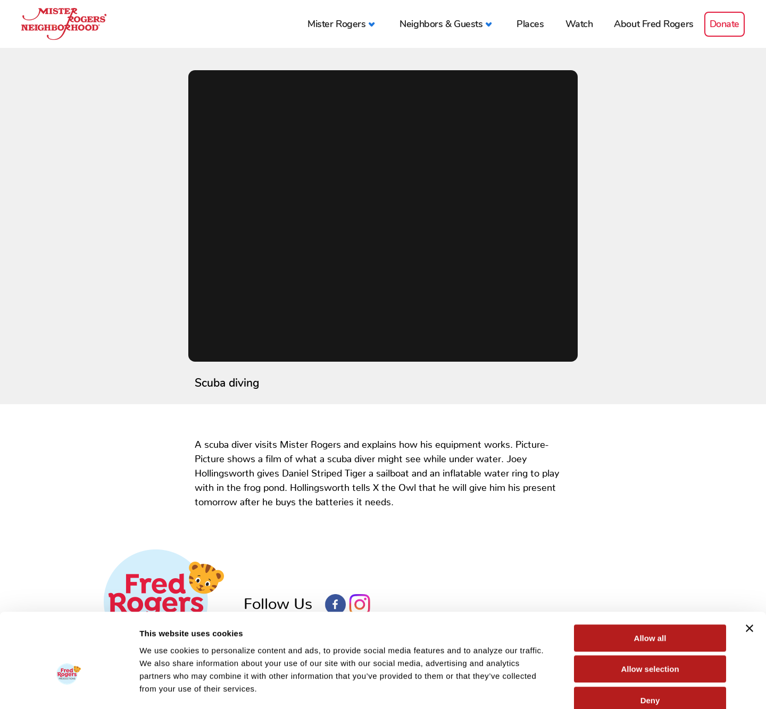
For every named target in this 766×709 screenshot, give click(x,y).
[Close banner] (749, 569)
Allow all (650, 578)
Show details (558, 688)
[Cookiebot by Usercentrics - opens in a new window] (68, 688)
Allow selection (650, 610)
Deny (650, 641)
